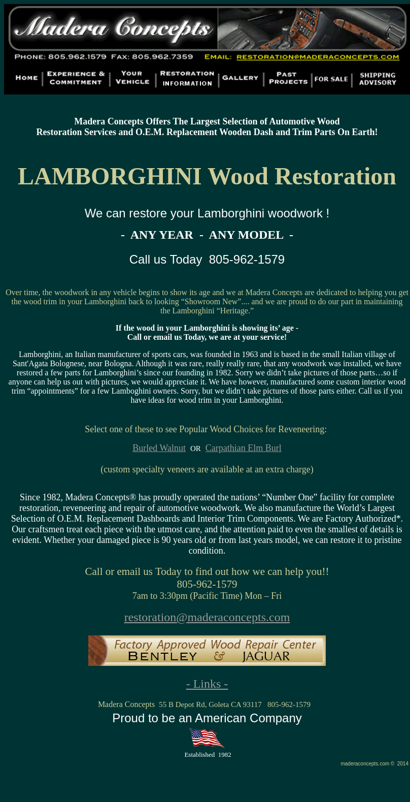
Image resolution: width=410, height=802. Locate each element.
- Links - (207, 683)
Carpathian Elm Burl (244, 448)
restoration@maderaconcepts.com (207, 617)
